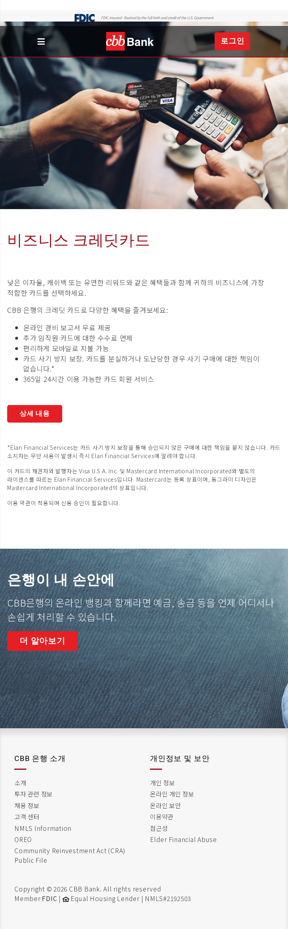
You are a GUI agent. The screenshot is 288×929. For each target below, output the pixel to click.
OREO (23, 839)
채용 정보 (26, 805)
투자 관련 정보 (33, 793)
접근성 (159, 828)
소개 (20, 782)
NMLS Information (42, 828)
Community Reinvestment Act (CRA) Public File (69, 855)
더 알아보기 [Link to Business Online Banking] (42, 641)
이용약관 (162, 816)
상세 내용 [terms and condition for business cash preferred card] (35, 413)
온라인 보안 (165, 805)
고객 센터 (26, 816)
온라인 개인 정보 (172, 793)
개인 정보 (162, 782)
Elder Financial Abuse (183, 839)
